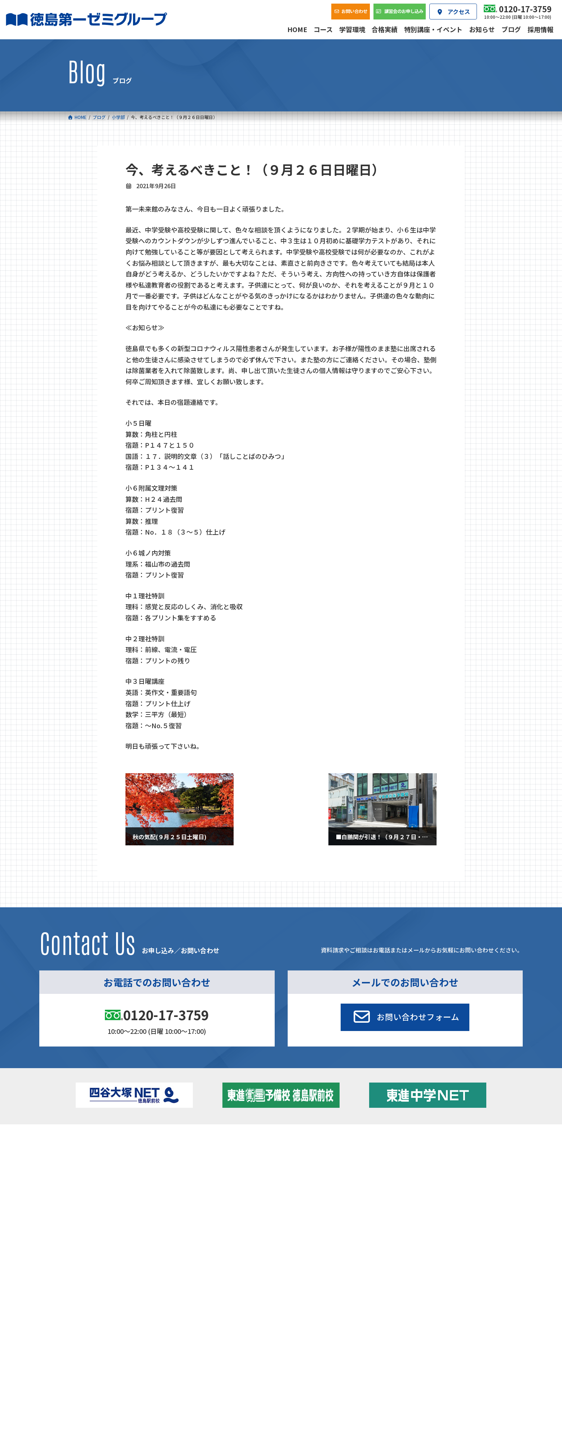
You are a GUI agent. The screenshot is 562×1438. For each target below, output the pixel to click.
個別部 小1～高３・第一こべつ (325, 1161)
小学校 (96, 1151)
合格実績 (86, 1209)
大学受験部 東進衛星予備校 (325, 1151)
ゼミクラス (106, 1173)
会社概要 (238, 1209)
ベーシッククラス (113, 1192)
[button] (405, 1017)
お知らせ (419, 1161)
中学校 (197, 1151)
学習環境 (162, 1209)
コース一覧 (88, 1140)
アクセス (314, 1209)
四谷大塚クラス (111, 1182)
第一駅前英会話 (308, 1181)
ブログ (416, 1171)
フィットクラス (111, 1163)
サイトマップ (431, 1258)
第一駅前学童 (306, 1171)
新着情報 (407, 1140)
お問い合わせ (471, 1209)
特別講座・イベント (432, 1151)
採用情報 (390, 1209)
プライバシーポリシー (470, 1258)
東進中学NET (213, 1182)
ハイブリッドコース (216, 1173)
